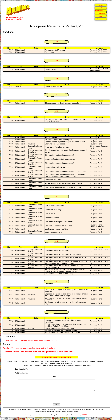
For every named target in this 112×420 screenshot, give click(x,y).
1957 (56, 95)
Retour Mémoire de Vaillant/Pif (56, 357)
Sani (56, 340)
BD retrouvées (101, 13)
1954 (56, 60)
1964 (56, 312)
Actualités (6, 348)
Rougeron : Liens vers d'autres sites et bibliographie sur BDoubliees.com (38, 352)
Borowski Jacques (10, 340)
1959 (56, 111)
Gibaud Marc (49, 340)
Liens (100, 16)
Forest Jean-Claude (35, 340)
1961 (56, 196)
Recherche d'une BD (101, 10)
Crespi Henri (22, 340)
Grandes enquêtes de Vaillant (43, 348)
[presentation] (56, 400)
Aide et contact (100, 19)
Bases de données (101, 8)
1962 (56, 241)
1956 (56, 78)
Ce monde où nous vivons (21, 348)
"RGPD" (84, 417)
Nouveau (100, 5)
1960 (56, 129)
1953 (56, 42)
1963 (56, 281)
